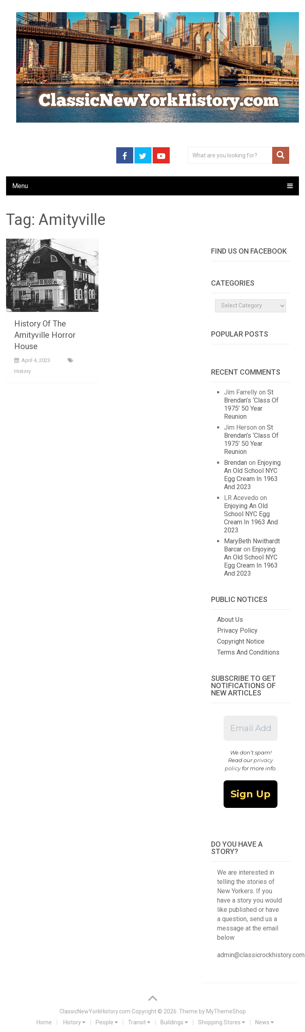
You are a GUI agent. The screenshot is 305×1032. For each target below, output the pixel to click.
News (264, 1022)
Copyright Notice (240, 641)
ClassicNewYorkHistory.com (95, 1011)
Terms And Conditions (248, 652)
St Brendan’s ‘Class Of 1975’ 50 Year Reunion (251, 404)
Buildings (174, 1022)
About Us (230, 619)
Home (44, 1022)
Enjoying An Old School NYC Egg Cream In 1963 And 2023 (252, 475)
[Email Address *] (250, 728)
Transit (139, 1022)
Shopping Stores (221, 1022)
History (22, 371)
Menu (20, 186)
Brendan (235, 462)
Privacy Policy (237, 630)
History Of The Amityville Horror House (45, 335)
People (107, 1022)
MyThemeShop (226, 1011)
